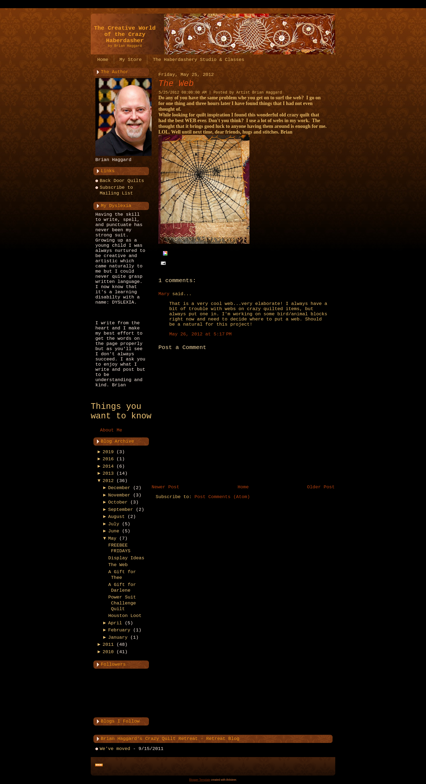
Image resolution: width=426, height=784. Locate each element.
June (113, 531)
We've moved (115, 748)
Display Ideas (126, 558)
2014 (108, 466)
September (120, 509)
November (119, 495)
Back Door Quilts (122, 180)
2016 (108, 459)
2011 (108, 644)
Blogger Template (199, 779)
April (115, 623)
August (116, 516)
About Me (111, 430)
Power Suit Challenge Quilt (122, 603)
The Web (117, 564)
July (113, 524)
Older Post (321, 487)
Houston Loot (124, 615)
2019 (108, 452)
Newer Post (165, 487)
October (117, 502)
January (117, 637)
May (112, 538)
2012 (108, 480)
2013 (108, 473)
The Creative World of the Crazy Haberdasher (125, 34)
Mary (164, 294)
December (119, 487)
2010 (108, 652)
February (119, 630)
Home (243, 487)
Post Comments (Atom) (222, 496)
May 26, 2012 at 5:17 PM (200, 334)
